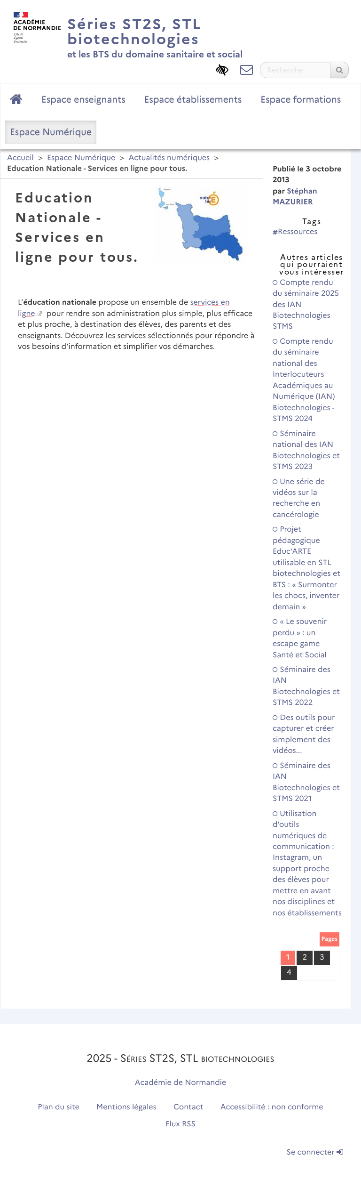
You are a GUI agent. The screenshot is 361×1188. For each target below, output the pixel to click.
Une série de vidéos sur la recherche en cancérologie (299, 498)
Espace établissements (193, 99)
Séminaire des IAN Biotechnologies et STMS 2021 (306, 782)
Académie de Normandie (181, 1082)
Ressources (295, 231)
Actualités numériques (169, 158)
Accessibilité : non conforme (271, 1107)
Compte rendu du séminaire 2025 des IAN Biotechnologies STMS (306, 304)
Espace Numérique (51, 131)
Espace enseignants (83, 99)
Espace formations (300, 99)
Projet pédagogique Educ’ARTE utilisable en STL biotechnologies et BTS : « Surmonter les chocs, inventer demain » (306, 568)
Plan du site (58, 1107)
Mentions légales (126, 1107)
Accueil (20, 158)
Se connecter (315, 1152)
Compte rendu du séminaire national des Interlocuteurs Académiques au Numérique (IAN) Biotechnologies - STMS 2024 (304, 380)
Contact (188, 1107)
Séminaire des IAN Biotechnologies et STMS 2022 (306, 686)
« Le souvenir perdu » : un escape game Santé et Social (300, 638)
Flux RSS (180, 1124)
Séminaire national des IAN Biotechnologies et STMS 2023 (306, 450)
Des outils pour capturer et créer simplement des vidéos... (304, 734)
